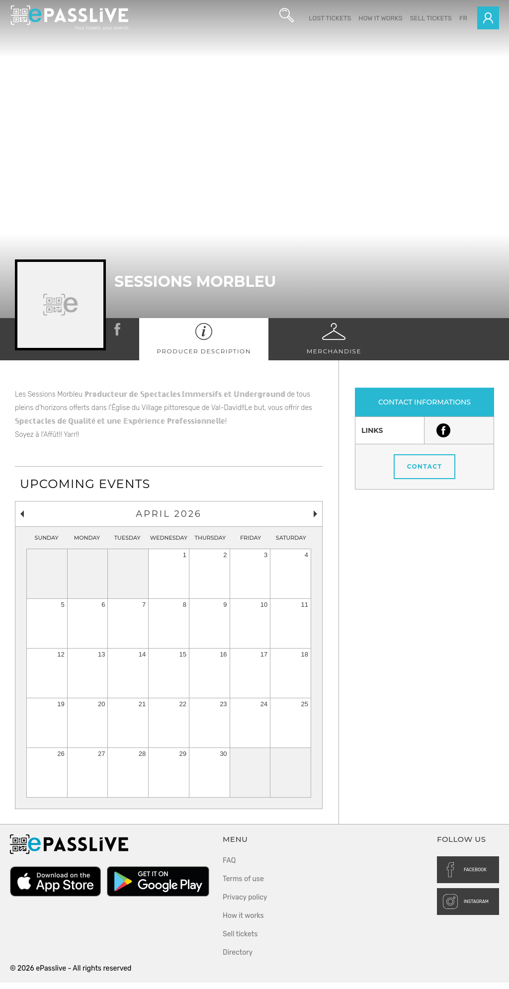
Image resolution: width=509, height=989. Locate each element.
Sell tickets (431, 18)
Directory (238, 959)
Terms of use (243, 885)
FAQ (229, 867)
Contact (424, 473)
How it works (380, 18)
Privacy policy (245, 904)
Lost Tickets (330, 18)
